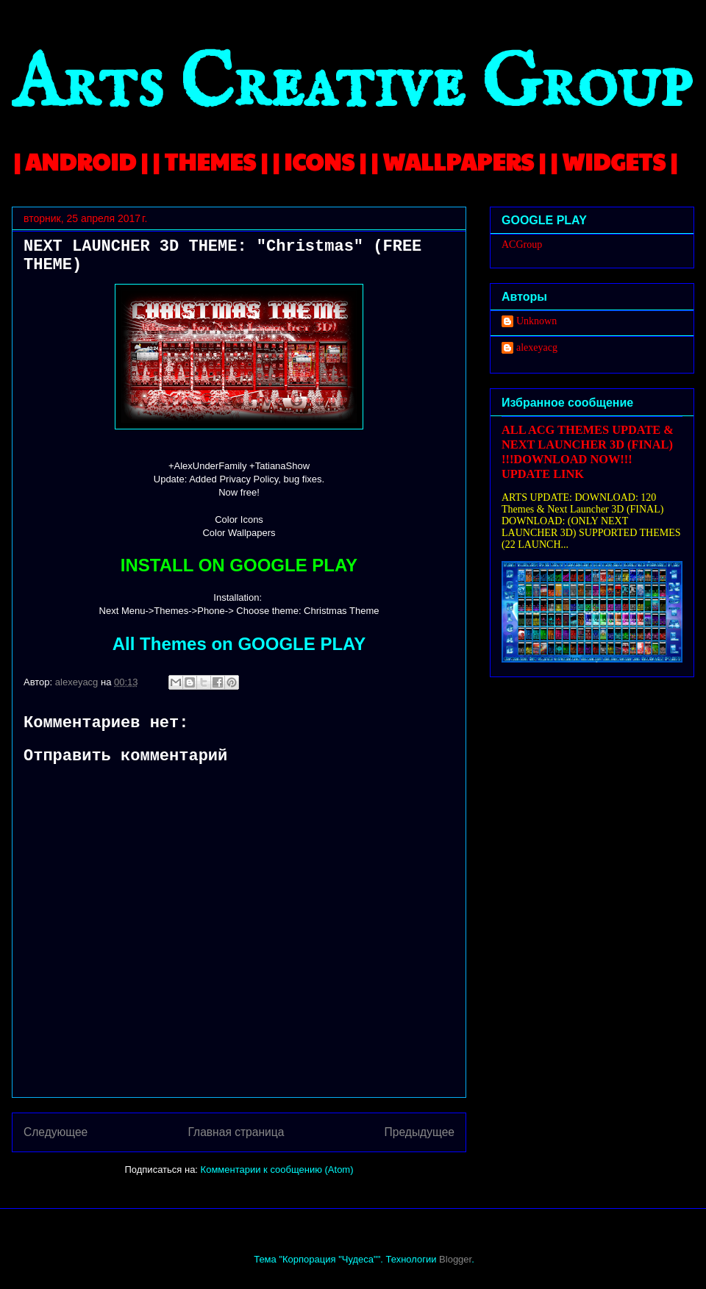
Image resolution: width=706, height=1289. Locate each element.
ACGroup (522, 244)
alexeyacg (536, 347)
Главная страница (236, 1132)
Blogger (455, 1259)
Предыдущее (419, 1132)
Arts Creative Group (351, 85)
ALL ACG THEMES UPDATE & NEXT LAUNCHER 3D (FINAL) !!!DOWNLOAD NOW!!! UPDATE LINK (588, 452)
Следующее (56, 1132)
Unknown (536, 320)
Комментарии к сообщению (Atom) (277, 1169)
